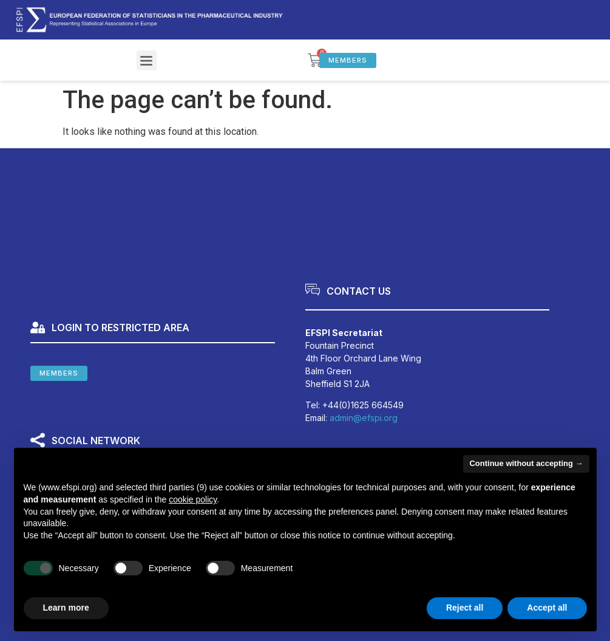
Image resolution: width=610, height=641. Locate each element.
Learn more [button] (66, 607)
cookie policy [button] (193, 499)
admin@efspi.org (364, 418)
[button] (147, 60)
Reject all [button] (464, 607)
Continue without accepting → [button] (526, 463)
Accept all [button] (547, 607)
